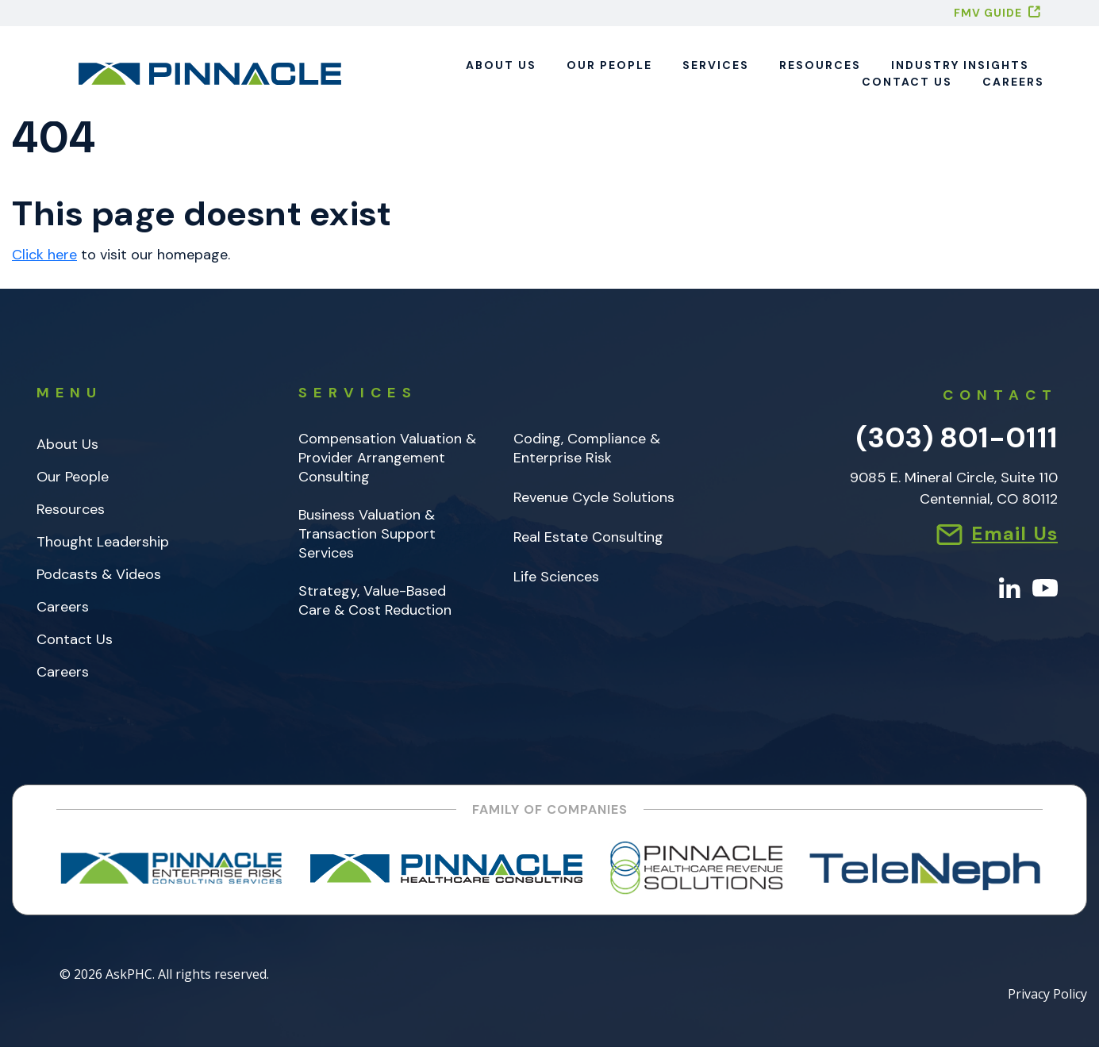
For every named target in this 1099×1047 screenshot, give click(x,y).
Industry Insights (960, 65)
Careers (1013, 82)
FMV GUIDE (988, 13)
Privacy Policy (1047, 995)
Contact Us (907, 82)
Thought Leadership (103, 542)
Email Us (1014, 533)
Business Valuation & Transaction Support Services (367, 534)
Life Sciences (556, 577)
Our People (609, 65)
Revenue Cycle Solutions (593, 498)
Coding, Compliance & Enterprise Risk (586, 448)
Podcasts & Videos (99, 575)
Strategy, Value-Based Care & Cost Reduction (375, 600)
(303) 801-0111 (957, 437)
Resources (820, 65)
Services (715, 65)
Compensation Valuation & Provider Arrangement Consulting (387, 458)
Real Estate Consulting (588, 537)
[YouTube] (1045, 586)
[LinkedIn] (1009, 586)
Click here (44, 254)
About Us (501, 65)
